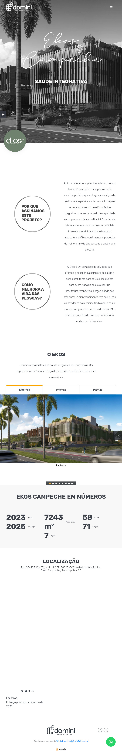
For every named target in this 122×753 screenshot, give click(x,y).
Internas (61, 389)
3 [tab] (56, 483)
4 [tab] (59, 483)
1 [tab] (50, 483)
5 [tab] (62, 483)
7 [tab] (69, 483)
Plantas (97, 389)
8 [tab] (72, 483)
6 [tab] (66, 483)
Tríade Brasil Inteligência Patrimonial (72, 741)
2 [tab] (53, 483)
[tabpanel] (61, 430)
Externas (24, 389)
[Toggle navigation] (111, 7)
